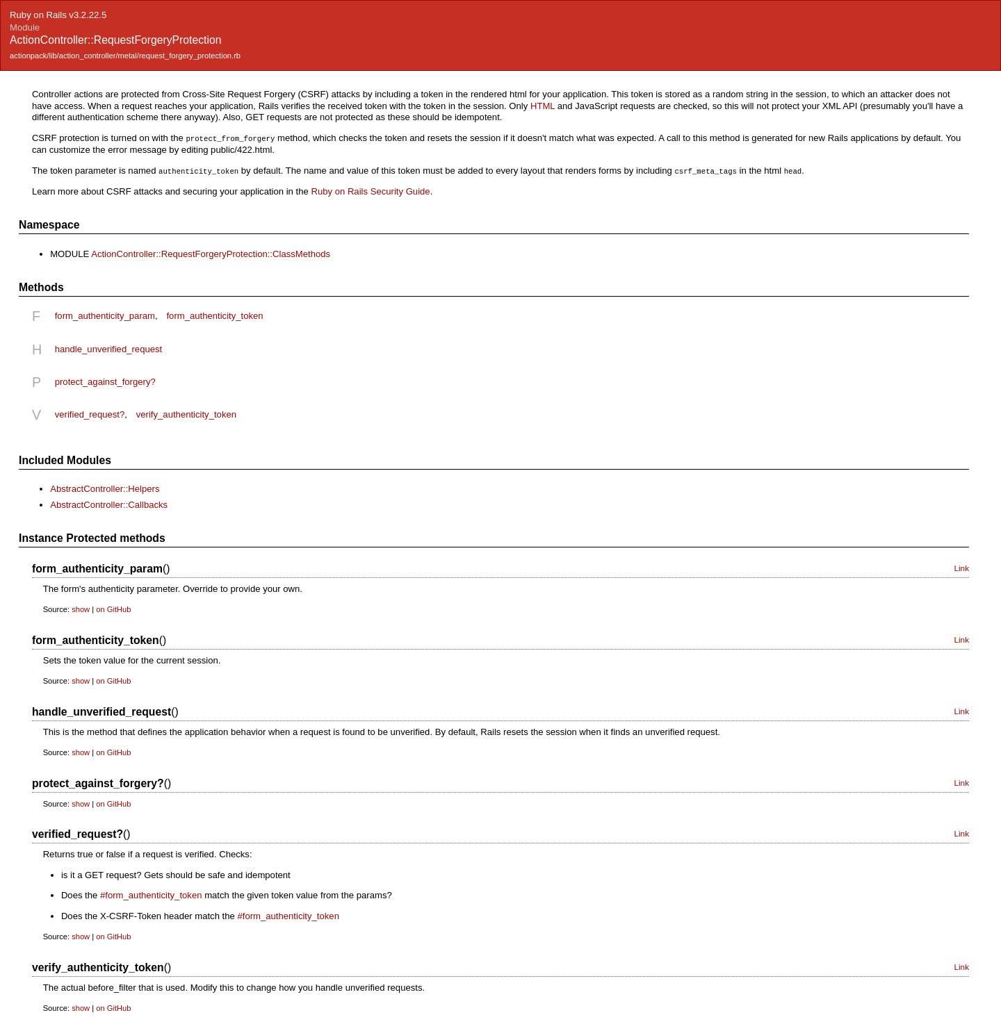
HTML (542, 106)
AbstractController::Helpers (104, 487)
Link (961, 567)
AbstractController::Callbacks (109, 503)
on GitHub (113, 608)
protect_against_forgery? (105, 380)
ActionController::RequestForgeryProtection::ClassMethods (210, 252)
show (81, 608)
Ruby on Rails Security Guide (370, 190)
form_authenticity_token (214, 314)
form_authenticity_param (105, 314)
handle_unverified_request (109, 348)
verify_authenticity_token (186, 413)
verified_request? (90, 413)
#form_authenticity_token (151, 894)
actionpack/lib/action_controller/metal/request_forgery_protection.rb (125, 55)
